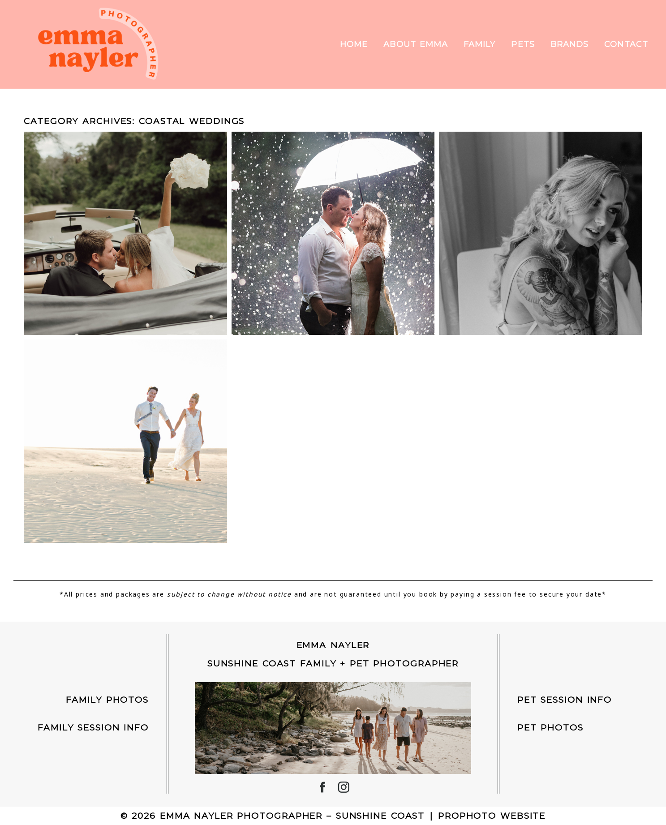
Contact (626, 44)
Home (354, 44)
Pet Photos (550, 727)
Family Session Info (93, 727)
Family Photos (107, 700)
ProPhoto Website (492, 816)
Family (479, 44)
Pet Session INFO (564, 700)
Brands (569, 44)
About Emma (415, 44)
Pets (522, 44)
